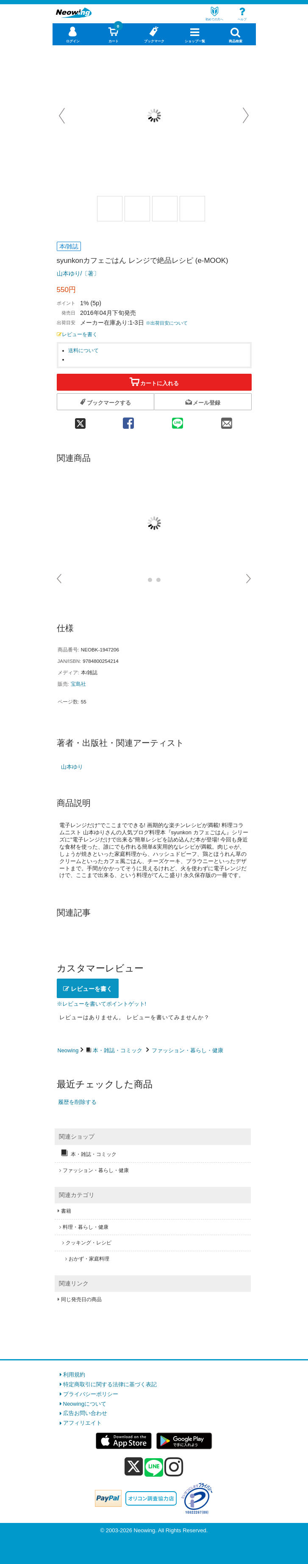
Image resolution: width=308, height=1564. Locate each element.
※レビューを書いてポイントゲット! (102, 1004)
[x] (134, 1467)
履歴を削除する (77, 1102)
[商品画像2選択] (137, 208)
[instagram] (173, 1467)
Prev (62, 115)
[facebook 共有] (128, 420)
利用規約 (74, 1374)
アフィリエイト (82, 1423)
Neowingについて (85, 1404)
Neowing (68, 1050)
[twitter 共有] (80, 420)
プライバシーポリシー (90, 1394)
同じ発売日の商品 (81, 1299)
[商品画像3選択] (165, 208)
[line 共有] (177, 420)
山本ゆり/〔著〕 (78, 273)
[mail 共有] (226, 420)
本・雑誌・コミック (117, 1050)
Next (246, 115)
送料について (83, 350)
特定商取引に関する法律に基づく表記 (110, 1384)
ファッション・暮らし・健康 (187, 1050)
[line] (153, 1468)
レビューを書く (77, 334)
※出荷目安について (167, 322)
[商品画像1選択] (109, 208)
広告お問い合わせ (85, 1413)
